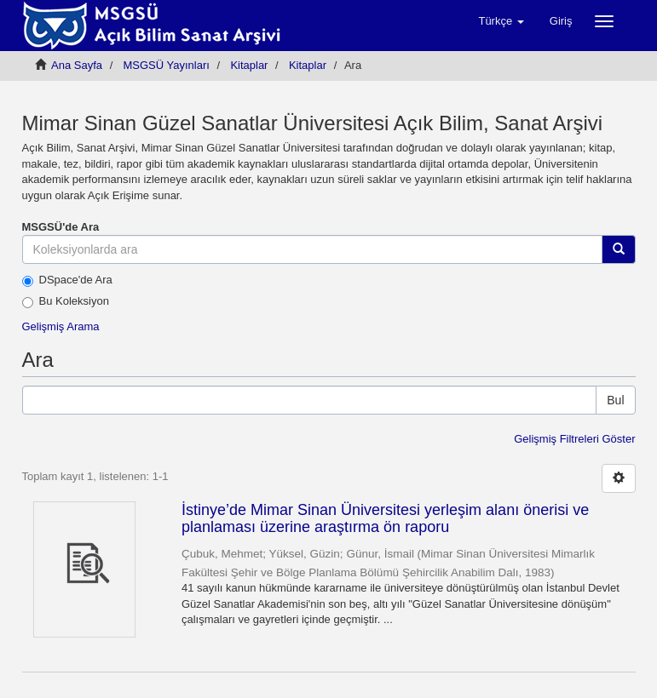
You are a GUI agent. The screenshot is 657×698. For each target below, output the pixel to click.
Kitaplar (249, 65)
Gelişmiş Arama (61, 326)
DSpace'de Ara (67, 280)
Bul (615, 400)
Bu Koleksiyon (65, 301)
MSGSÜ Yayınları (167, 65)
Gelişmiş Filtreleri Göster (574, 438)
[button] (500, 21)
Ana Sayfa (76, 65)
